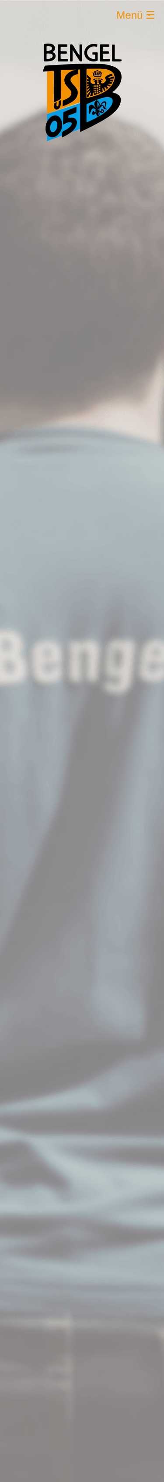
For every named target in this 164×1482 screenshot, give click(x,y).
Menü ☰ (135, 15)
